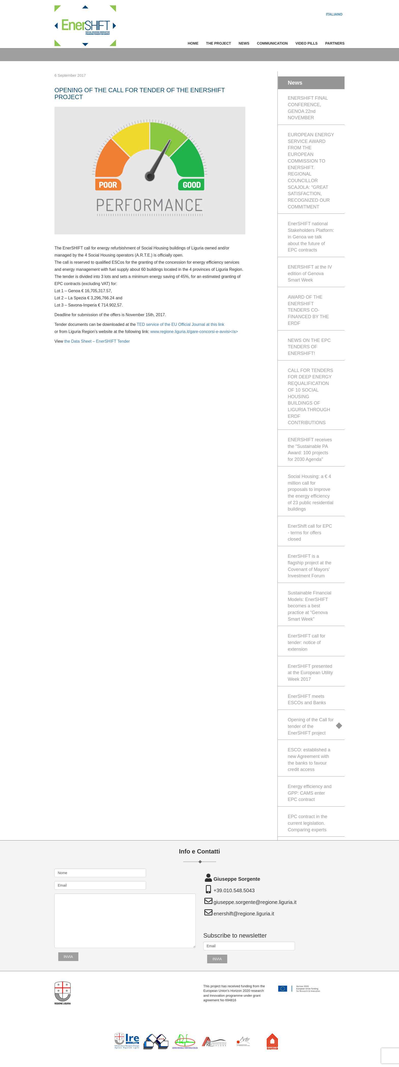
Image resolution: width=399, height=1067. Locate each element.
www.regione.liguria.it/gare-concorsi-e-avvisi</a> (194, 331)
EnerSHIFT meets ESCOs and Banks (307, 699)
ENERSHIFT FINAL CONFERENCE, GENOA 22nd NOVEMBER (308, 108)
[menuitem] (334, 14)
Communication (272, 43)
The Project (218, 43)
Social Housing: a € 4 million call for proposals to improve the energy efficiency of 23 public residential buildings (310, 493)
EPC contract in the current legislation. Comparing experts (307, 823)
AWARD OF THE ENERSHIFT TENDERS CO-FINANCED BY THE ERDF (308, 310)
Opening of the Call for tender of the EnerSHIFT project (311, 726)
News (244, 43)
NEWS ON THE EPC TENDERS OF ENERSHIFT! (309, 347)
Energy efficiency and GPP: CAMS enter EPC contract (310, 793)
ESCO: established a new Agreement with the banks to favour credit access (309, 759)
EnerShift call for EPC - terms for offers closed (310, 533)
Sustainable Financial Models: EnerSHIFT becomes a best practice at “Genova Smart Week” (309, 606)
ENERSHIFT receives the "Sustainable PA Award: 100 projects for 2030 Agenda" (310, 449)
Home (193, 43)
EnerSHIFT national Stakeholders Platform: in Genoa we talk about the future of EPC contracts (311, 236)
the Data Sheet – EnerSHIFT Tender (96, 341)
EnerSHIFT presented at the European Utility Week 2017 (310, 673)
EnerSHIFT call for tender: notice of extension (306, 642)
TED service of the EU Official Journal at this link (180, 324)
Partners (335, 43)
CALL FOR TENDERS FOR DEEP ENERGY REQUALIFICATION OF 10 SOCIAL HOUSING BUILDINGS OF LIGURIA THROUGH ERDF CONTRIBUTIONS (310, 396)
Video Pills (306, 43)
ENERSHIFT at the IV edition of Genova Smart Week (310, 273)
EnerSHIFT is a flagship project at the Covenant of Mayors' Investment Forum (309, 566)
